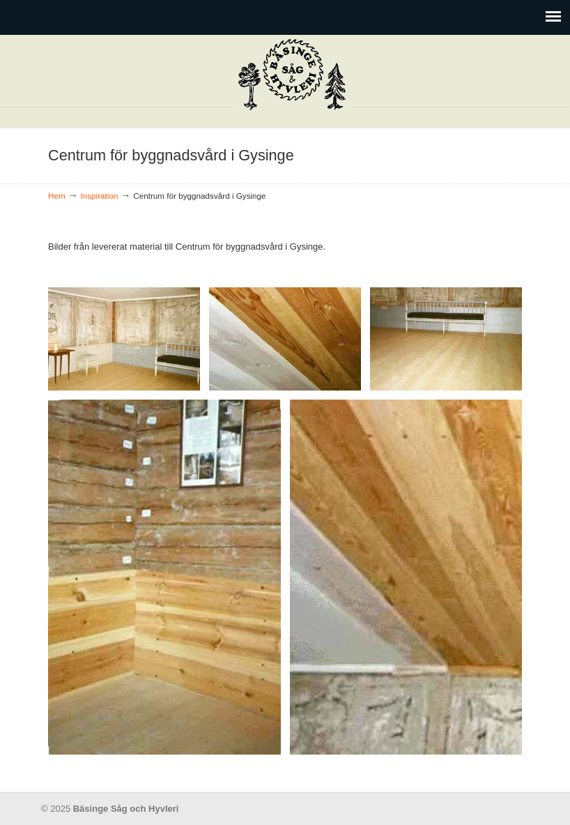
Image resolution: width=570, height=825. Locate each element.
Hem (57, 195)
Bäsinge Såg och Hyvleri (292, 75)
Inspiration (99, 195)
